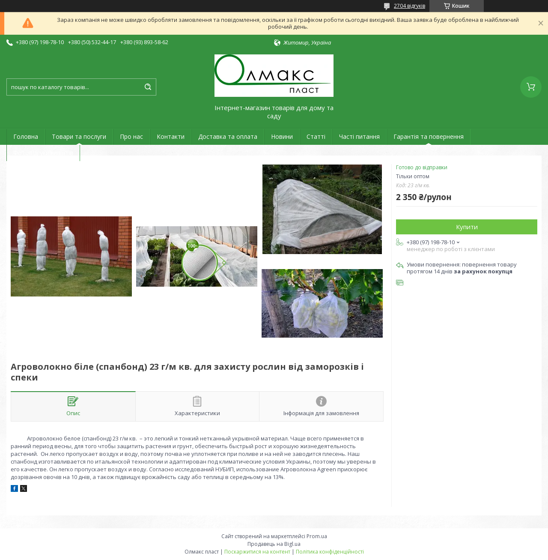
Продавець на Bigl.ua (274, 544)
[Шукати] (147, 87)
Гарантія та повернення (428, 136)
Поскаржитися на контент (257, 551)
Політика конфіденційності (330, 551)
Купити (467, 226)
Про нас (131, 136)
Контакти (171, 136)
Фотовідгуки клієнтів (43, 153)
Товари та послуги (79, 136)
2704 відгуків (409, 5)
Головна (25, 136)
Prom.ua (317, 536)
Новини (282, 136)
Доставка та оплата (227, 136)
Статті (316, 136)
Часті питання (359, 136)
